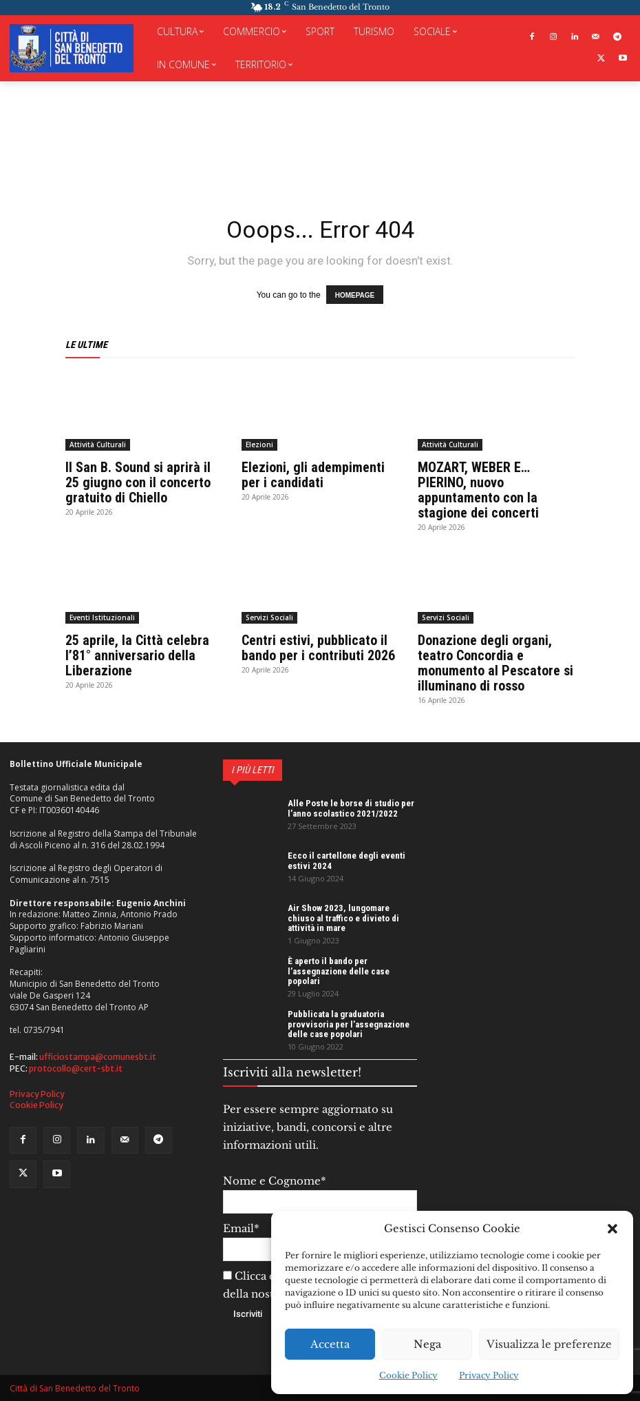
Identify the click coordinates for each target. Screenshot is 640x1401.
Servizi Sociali (269, 617)
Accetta (330, 1344)
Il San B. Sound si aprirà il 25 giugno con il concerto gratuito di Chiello (138, 482)
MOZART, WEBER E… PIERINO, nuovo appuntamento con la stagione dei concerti (478, 490)
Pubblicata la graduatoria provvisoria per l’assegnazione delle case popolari (348, 1024)
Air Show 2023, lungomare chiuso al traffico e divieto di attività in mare (343, 918)
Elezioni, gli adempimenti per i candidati (313, 475)
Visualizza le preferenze (549, 1344)
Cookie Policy (408, 1375)
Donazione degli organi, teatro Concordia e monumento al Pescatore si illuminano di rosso (495, 663)
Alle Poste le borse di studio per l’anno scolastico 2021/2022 (351, 808)
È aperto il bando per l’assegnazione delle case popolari (339, 971)
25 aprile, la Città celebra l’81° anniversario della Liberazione (137, 655)
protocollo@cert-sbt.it (75, 1068)
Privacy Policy (489, 1375)
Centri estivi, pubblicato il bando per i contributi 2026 (318, 648)
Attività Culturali (98, 444)
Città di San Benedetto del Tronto (75, 1388)
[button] (612, 1229)
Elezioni (259, 444)
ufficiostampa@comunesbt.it (97, 1057)
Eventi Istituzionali (102, 617)
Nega (427, 1344)
